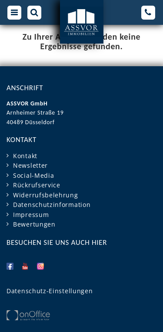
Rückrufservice (36, 185)
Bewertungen (34, 224)
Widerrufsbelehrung (45, 195)
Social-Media (33, 175)
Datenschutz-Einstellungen (50, 291)
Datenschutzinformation (51, 204)
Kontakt (25, 156)
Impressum (31, 214)
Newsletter (30, 165)
